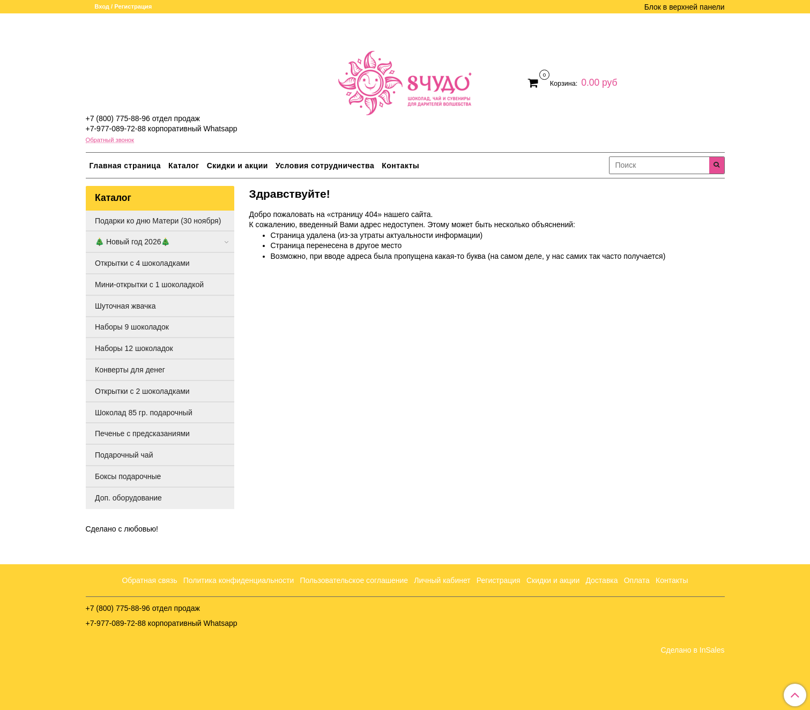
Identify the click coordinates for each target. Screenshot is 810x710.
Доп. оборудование (128, 498)
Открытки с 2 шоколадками (142, 391)
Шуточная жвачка (125, 306)
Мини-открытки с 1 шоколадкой (149, 284)
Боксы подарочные (128, 476)
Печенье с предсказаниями (142, 433)
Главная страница (125, 165)
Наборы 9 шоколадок (132, 327)
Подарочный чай (124, 455)
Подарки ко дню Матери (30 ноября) (158, 220)
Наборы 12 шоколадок (134, 348)
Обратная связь (149, 580)
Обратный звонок (110, 140)
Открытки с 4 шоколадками (142, 263)
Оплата (637, 580)
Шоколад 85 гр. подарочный (143, 412)
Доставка (601, 580)
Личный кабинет (442, 580)
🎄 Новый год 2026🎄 (132, 241)
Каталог (183, 165)
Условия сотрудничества (325, 165)
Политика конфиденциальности (238, 580)
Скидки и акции (237, 165)
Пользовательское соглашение (354, 580)
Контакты (400, 165)
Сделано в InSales (692, 650)
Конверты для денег (130, 369)
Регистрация (499, 580)
